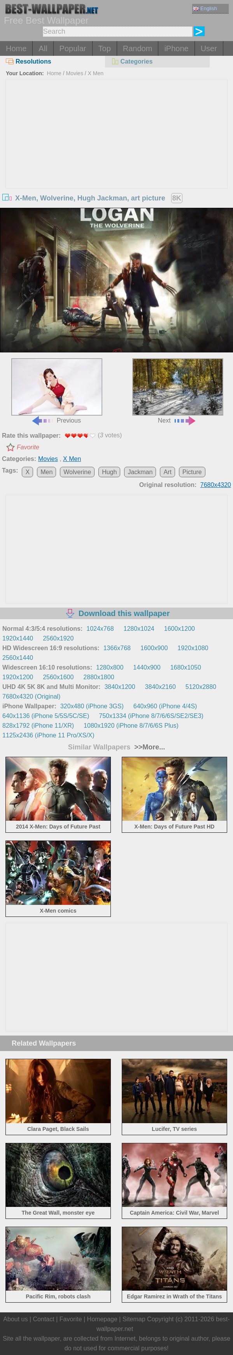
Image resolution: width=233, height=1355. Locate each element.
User (209, 48)
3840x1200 (119, 687)
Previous (56, 391)
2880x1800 (98, 677)
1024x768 (100, 628)
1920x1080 (192, 648)
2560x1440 (17, 657)
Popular (73, 48)
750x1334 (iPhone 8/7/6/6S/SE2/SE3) (151, 716)
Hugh (109, 472)
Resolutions (28, 61)
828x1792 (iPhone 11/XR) (38, 725)
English (205, 8)
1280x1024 (139, 628)
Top (104, 48)
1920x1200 (17, 677)
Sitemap (134, 1319)
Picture (192, 472)
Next (177, 391)
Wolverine (77, 472)
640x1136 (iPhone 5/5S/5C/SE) (45, 716)
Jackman (140, 472)
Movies (74, 73)
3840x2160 (160, 687)
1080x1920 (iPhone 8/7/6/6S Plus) (131, 725)
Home (16, 48)
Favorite (28, 447)
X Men (95, 73)
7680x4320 (215, 485)
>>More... (148, 747)
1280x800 (109, 667)
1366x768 (117, 648)
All (43, 48)
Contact (43, 1319)
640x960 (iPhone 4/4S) (165, 706)
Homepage (102, 1319)
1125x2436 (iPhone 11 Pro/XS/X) (48, 735)
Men (46, 472)
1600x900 (154, 648)
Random (137, 48)
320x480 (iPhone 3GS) (92, 706)
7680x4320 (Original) (31, 696)
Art (167, 472)
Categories (132, 61)
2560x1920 (58, 638)
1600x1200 (179, 628)
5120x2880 (201, 687)
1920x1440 (17, 638)
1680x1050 (185, 667)
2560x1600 (58, 677)
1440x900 (146, 667)
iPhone (176, 48)
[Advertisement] (116, 137)
